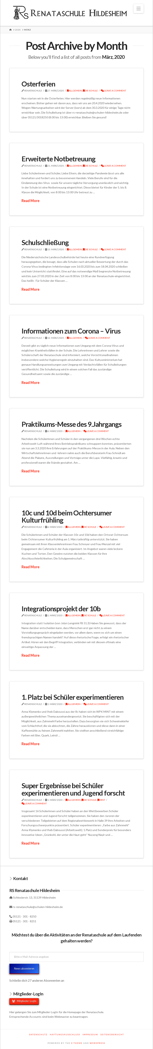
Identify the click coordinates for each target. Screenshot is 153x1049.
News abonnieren (24, 968)
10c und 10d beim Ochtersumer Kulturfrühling (67, 516)
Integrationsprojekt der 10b (61, 608)
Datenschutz (38, 1034)
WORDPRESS (97, 1043)
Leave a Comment (113, 90)
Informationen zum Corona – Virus (71, 331)
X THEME (76, 1043)
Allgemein (74, 90)
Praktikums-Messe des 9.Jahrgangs (72, 424)
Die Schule (90, 90)
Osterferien (38, 83)
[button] (138, 8)
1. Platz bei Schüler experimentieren (73, 697)
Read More (30, 200)
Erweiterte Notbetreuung (58, 158)
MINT (101, 799)
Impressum (90, 1034)
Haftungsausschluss (65, 1034)
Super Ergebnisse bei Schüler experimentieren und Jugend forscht (73, 789)
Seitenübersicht (112, 1034)
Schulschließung (45, 242)
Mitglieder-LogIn (24, 1001)
